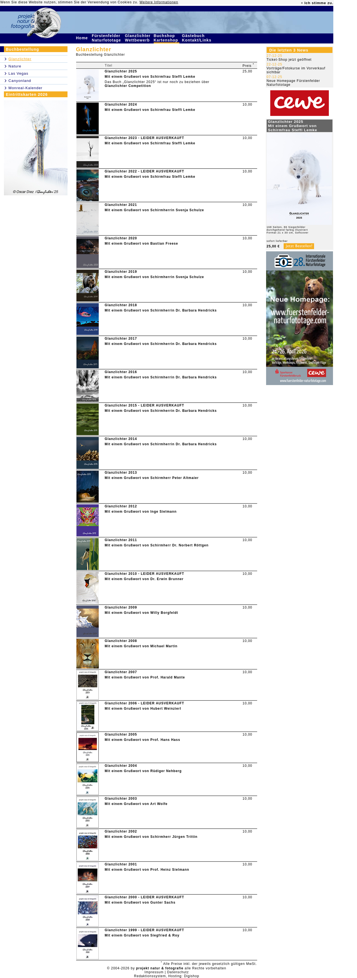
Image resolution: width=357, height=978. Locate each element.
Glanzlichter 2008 (121, 641)
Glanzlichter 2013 (121, 473)
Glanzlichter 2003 (121, 799)
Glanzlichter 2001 (121, 864)
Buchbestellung (22, 49)
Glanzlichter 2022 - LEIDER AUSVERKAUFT (144, 171)
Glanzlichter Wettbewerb (138, 37)
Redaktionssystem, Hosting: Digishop (166, 976)
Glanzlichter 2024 (121, 104)
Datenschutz (178, 972)
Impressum (153, 972)
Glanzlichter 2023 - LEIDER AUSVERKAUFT (144, 138)
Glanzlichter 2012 (121, 506)
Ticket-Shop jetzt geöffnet (289, 60)
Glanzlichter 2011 (121, 540)
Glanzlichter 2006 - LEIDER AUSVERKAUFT (144, 703)
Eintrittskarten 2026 (27, 94)
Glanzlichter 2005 (121, 734)
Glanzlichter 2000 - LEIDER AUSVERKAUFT (144, 897)
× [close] (302, 3)
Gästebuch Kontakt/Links (197, 37)
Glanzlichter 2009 (121, 607)
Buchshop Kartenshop (167, 37)
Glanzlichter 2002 (121, 831)
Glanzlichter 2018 (121, 305)
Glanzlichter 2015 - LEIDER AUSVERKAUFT (144, 405)
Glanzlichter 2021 (121, 205)
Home (82, 38)
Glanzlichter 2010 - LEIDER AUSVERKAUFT (144, 574)
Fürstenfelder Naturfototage (107, 37)
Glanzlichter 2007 (121, 672)
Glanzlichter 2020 (121, 238)
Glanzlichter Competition (128, 86)
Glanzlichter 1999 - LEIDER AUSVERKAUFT (144, 930)
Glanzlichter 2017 (121, 338)
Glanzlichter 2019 (121, 272)
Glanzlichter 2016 (121, 372)
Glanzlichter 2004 (121, 766)
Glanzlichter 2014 (121, 439)
